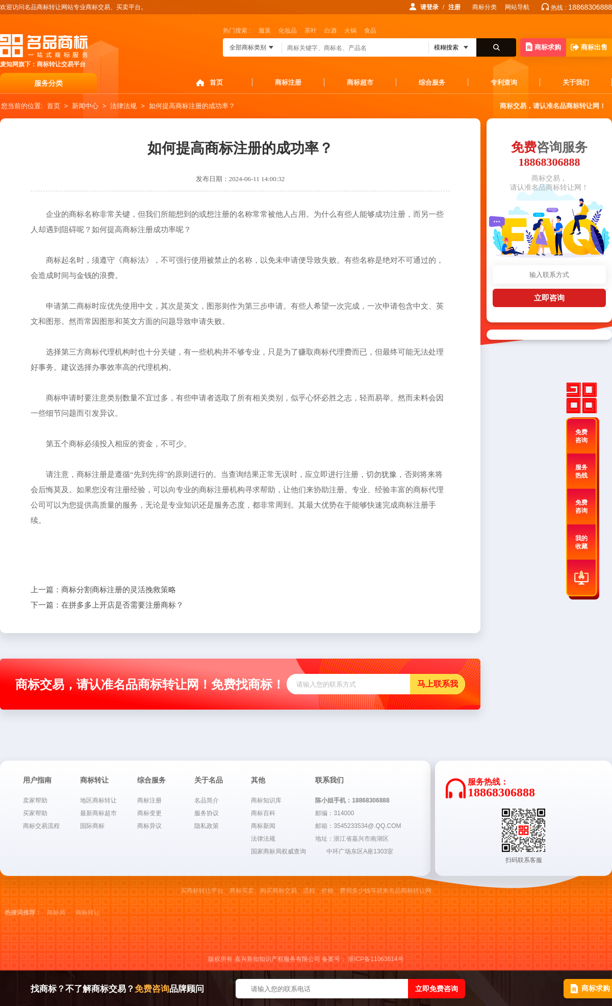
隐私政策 (206, 825)
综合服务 (432, 82)
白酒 (330, 30)
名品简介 (206, 800)
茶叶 (310, 30)
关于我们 (576, 82)
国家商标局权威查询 (278, 851)
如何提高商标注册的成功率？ (192, 106)
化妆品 (287, 30)
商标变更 (149, 813)
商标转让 (87, 912)
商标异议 (149, 825)
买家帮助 (35, 813)
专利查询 (504, 82)
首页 (216, 82)
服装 (265, 30)
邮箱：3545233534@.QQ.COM (358, 825)
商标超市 (360, 82)
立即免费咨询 (436, 989)
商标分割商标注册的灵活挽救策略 (103, 590)
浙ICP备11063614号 (375, 959)
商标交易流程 (41, 825)
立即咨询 (549, 297)
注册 (454, 7)
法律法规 (123, 106)
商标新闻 (263, 825)
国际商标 (92, 825)
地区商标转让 (98, 800)
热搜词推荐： (23, 912)
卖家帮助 (35, 800)
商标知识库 (266, 800)
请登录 (429, 7)
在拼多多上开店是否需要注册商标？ (107, 605)
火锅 (350, 30)
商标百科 (263, 813)
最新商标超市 (98, 813)
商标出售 (589, 47)
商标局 (56, 912)
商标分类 (484, 7)
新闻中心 (85, 106)
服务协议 (206, 813)
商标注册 (288, 82)
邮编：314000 (334, 813)
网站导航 (517, 7)
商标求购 (543, 46)
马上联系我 (437, 684)
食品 (370, 30)
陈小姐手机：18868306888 (352, 800)
